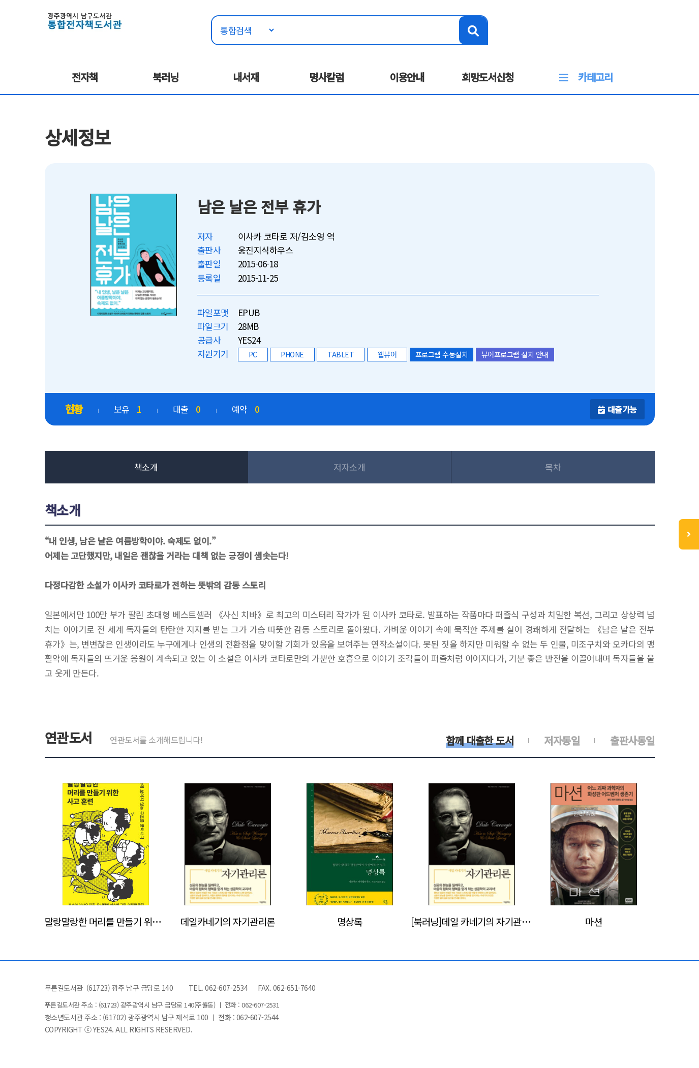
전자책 (85, 77)
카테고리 (595, 77)
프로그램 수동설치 (441, 354)
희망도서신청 (487, 77)
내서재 (246, 77)
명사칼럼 (326, 77)
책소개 (146, 467)
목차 (553, 467)
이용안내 (406, 77)
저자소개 (349, 467)
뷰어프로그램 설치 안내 (515, 354)
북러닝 (165, 77)
